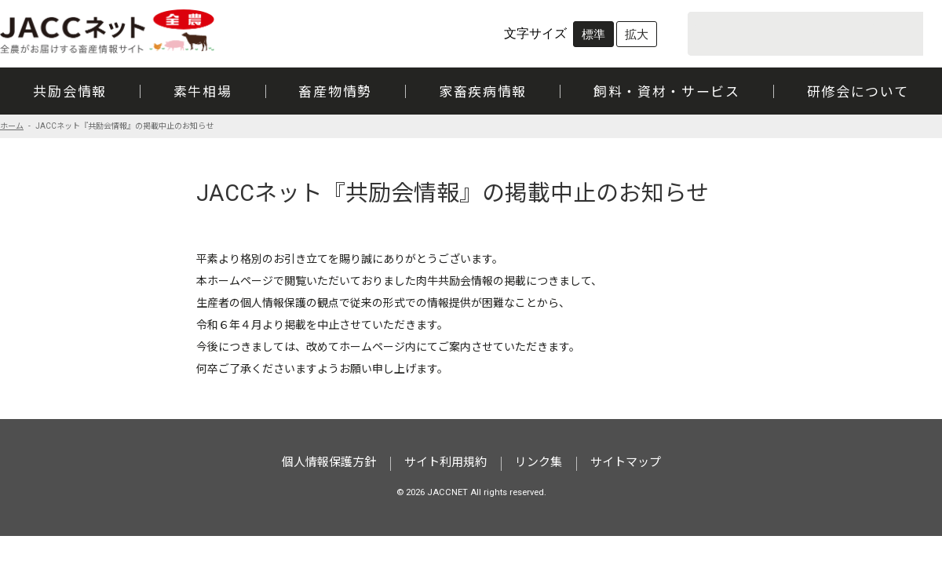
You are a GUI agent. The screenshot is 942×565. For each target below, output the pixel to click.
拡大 (636, 34)
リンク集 (538, 462)
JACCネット (108, 31)
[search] (785, 33)
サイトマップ (625, 462)
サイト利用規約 (445, 462)
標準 (593, 34)
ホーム (12, 126)
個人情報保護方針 (329, 462)
